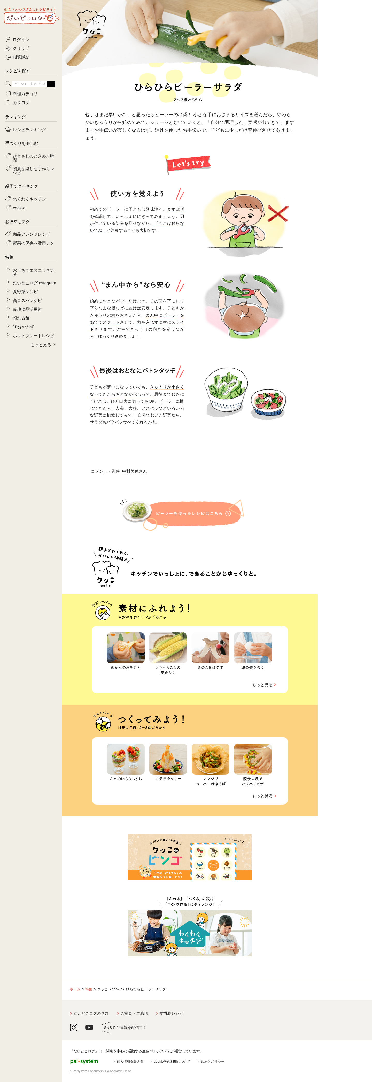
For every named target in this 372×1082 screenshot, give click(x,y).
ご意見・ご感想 (134, 1013)
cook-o (19, 207)
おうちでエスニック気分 (33, 272)
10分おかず (23, 326)
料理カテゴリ (25, 93)
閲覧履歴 (21, 57)
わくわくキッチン (29, 199)
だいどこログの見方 (91, 1013)
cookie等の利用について (172, 1061)
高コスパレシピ (27, 300)
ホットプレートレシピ (33, 335)
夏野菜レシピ (25, 291)
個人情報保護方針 (130, 1061)
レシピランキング (29, 129)
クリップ (21, 48)
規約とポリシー (212, 1061)
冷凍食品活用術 (27, 309)
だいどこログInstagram (34, 283)
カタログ (21, 102)
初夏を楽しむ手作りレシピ (33, 170)
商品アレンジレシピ (31, 234)
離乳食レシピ (171, 1013)
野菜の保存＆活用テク (33, 243)
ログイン (21, 39)
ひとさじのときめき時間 (33, 158)
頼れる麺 (21, 318)
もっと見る (262, 684)
